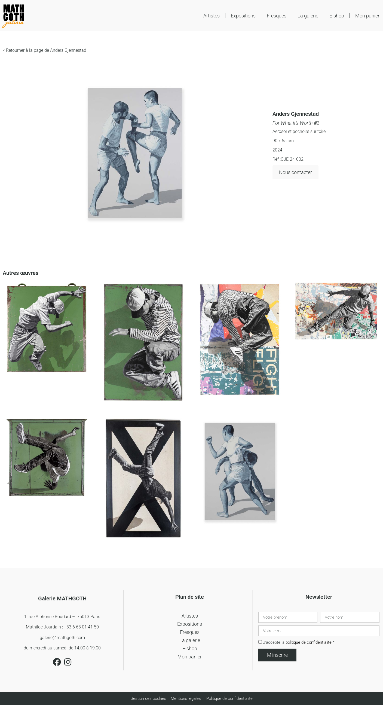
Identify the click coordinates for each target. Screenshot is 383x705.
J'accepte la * (298, 642)
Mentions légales (186, 698)
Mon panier (367, 16)
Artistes (211, 16)
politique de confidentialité (309, 642)
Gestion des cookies (148, 698)
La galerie (308, 16)
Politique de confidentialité (229, 698)
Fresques (276, 16)
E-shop (336, 16)
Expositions (243, 16)
